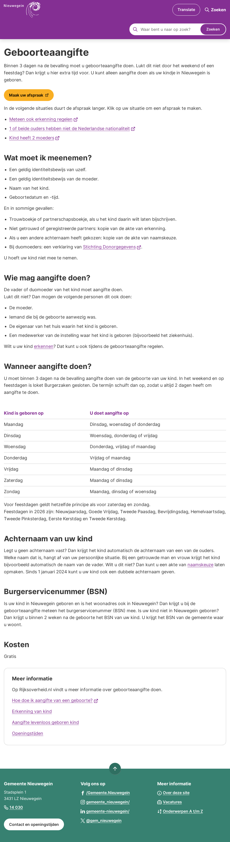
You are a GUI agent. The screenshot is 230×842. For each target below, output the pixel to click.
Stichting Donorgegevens (112, 246)
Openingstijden (27, 733)
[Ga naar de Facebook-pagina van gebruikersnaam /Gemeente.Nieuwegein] (105, 792)
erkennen (43, 346)
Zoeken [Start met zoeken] (213, 29)
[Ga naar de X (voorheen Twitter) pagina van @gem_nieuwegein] (101, 820)
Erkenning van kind (32, 711)
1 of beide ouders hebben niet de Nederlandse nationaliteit (72, 128)
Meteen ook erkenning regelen (43, 119)
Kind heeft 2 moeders (34, 137)
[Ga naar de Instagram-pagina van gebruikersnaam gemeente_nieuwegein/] (105, 801)
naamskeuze (200, 564)
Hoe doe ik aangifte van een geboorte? (55, 700)
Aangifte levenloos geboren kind (45, 722)
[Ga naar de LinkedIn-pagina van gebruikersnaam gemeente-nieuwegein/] (105, 811)
